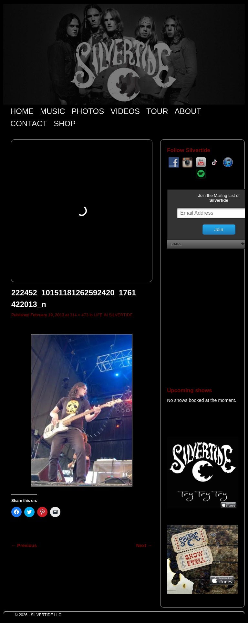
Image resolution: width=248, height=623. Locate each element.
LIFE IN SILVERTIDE (113, 314)
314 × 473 (79, 314)
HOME (22, 111)
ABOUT (188, 111)
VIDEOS (125, 111)
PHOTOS (87, 111)
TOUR (157, 111)
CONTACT (28, 123)
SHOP (65, 123)
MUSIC (52, 111)
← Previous (24, 545)
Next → (144, 545)
